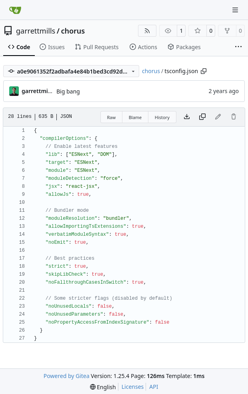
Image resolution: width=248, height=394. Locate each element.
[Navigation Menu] (236, 9)
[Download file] (186, 117)
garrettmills (35, 31)
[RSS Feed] (147, 31)
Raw (111, 117)
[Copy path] (203, 71)
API (153, 386)
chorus (73, 31)
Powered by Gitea (67, 376)
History (162, 117)
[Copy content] (202, 117)
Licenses (133, 386)
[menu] (103, 387)
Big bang (68, 91)
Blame (135, 117)
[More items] (238, 47)
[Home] (15, 10)
